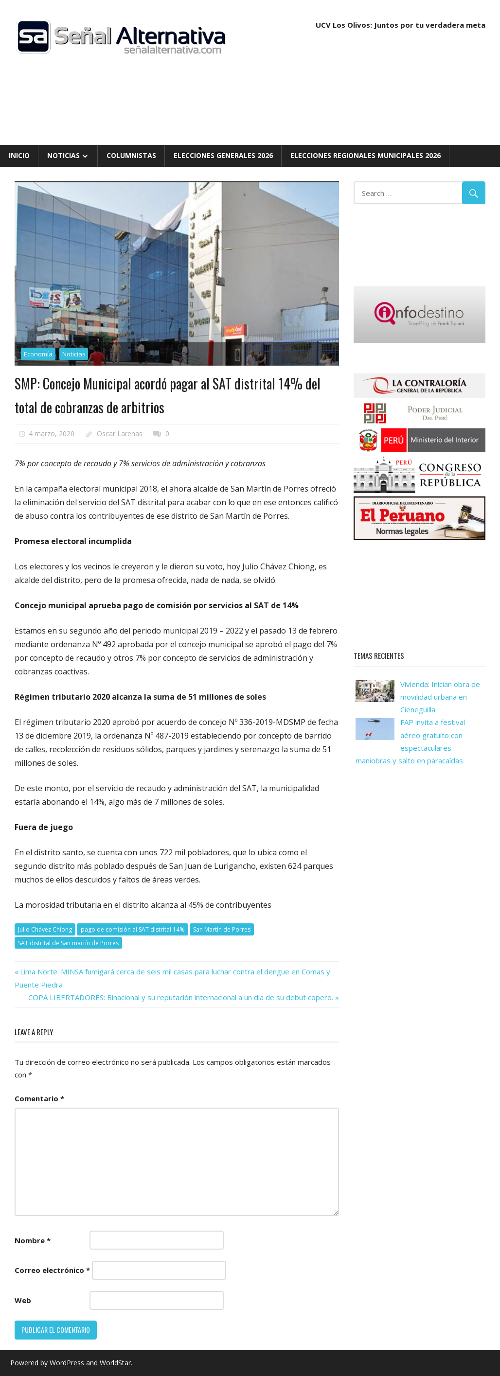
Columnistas (131, 155)
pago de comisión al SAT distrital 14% (133, 929)
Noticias (63, 155)
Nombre (33, 1240)
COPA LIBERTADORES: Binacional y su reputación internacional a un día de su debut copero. (180, 997)
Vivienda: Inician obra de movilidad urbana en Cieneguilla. (440, 697)
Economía (38, 354)
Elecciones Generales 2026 (223, 155)
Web (23, 1300)
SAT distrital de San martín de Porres (68, 943)
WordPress (67, 1362)
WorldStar (115, 1362)
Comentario (39, 1098)
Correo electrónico (52, 1270)
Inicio (19, 155)
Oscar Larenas (120, 433)
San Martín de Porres (221, 929)
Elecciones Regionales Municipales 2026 (365, 155)
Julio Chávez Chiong (45, 929)
